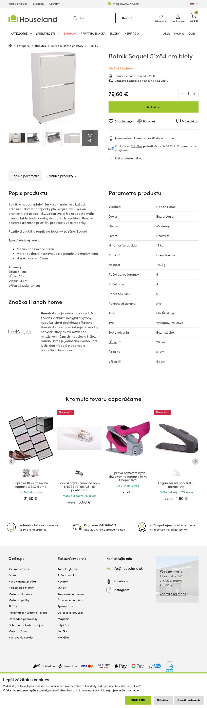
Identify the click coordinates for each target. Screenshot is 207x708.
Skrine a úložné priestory (67, 46)
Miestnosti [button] (45, 33)
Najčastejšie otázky (21, 588)
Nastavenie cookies (21, 637)
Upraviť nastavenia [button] (189, 700)
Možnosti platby (19, 600)
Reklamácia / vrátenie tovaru (27, 612)
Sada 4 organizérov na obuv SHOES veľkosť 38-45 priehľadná (79, 486)
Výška (113, 361)
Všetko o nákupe (17, 3)
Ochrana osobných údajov (25, 625)
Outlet (192, 33)
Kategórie (23, 46)
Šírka (112, 352)
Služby (115, 33)
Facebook (121, 581)
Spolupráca (65, 606)
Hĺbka (113, 342)
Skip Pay (136, 146)
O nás (12, 575)
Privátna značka (93, 33)
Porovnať (149, 121)
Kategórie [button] (19, 33)
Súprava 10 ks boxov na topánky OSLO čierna (31, 485)
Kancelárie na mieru (71, 594)
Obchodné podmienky (22, 619)
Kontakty (54, 3)
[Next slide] (195, 461)
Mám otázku (190, 121)
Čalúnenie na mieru (70, 600)
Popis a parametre (25, 176)
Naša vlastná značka (22, 581)
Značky (62, 631)
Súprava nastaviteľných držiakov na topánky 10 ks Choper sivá (128, 476)
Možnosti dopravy (20, 594)
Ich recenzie (157, 529)
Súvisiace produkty (59, 176)
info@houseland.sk (125, 4)
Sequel (82, 231)
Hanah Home (166, 206)
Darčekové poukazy (70, 612)
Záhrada (70, 33)
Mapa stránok (17, 631)
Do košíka (154, 107)
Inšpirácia (131, 33)
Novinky (179, 33)
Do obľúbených (124, 121)
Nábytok (40, 46)
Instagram (121, 590)
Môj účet (63, 637)
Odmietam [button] (163, 700)
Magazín (38, 3)
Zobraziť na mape (173, 594)
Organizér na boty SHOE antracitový (176, 485)
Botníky (93, 46)
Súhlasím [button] (138, 700)
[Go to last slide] (11, 461)
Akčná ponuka (67, 575)
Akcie (166, 33)
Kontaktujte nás (68, 569)
